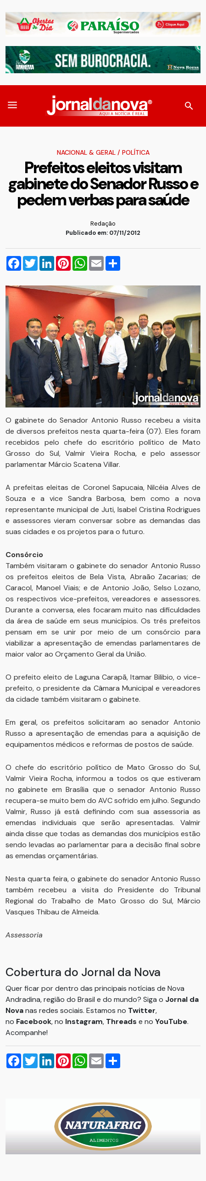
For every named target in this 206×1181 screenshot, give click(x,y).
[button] (12, 106)
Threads (122, 1021)
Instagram (84, 1021)
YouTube (171, 1021)
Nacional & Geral (86, 152)
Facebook (33, 1021)
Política (136, 152)
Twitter (142, 1010)
